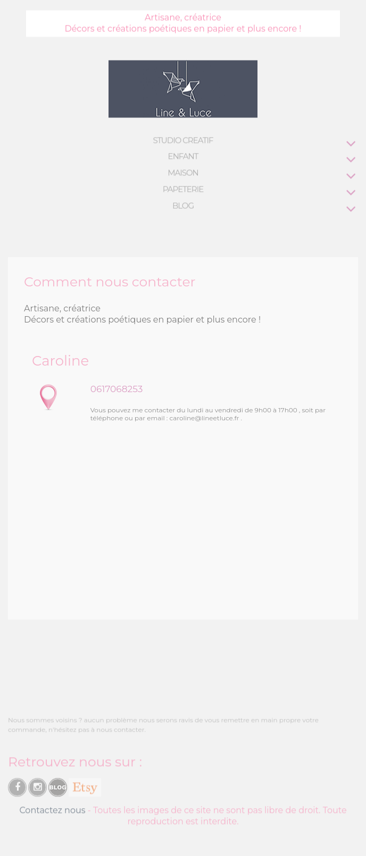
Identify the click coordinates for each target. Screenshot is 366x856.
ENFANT (183, 156)
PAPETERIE (183, 189)
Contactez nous (52, 812)
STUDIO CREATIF (183, 140)
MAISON (183, 172)
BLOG (183, 205)
